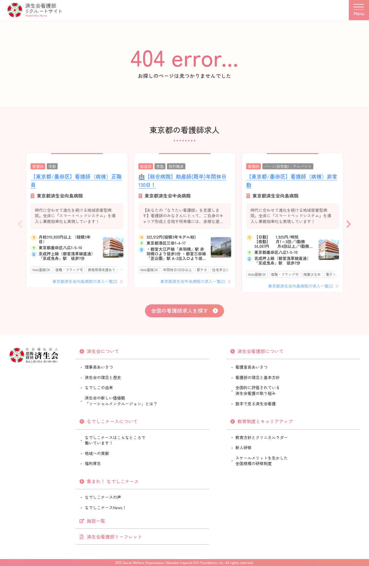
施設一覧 (96, 520)
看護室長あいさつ (252, 367)
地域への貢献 (97, 453)
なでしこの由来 (99, 387)
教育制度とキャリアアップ (265, 421)
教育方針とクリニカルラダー (262, 437)
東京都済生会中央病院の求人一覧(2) (193, 281)
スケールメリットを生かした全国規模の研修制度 (262, 460)
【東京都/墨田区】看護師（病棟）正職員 (76, 180)
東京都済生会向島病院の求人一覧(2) (85, 281)
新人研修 (244, 447)
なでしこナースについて (112, 421)
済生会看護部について (261, 351)
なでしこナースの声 (103, 497)
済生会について (103, 351)
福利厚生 (93, 463)
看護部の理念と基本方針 (258, 377)
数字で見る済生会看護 (256, 403)
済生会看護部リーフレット (114, 536)
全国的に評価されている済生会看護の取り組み (258, 390)
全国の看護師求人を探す (179, 310)
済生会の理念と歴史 (103, 377)
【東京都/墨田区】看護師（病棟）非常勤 (291, 180)
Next (349, 223)
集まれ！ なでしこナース (113, 481)
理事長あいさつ (99, 367)
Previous (20, 223)
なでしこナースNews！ (105, 507)
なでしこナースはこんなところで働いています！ (115, 440)
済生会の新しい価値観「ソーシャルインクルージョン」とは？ (121, 400)
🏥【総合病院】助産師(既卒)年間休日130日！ (182, 180)
